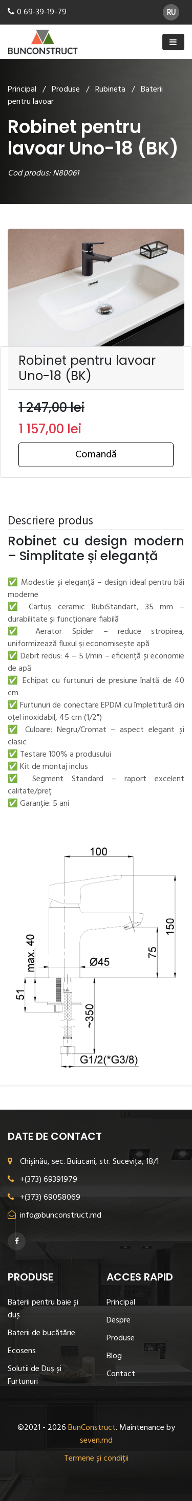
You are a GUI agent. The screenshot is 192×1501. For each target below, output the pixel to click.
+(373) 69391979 (42, 1179)
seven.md (96, 1440)
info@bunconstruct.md (54, 1215)
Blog (114, 1356)
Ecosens (22, 1351)
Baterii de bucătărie (41, 1333)
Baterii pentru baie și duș (43, 1309)
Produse (66, 89)
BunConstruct (92, 1427)
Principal (22, 89)
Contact (120, 1374)
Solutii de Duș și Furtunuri (34, 1375)
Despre (118, 1320)
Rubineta (110, 89)
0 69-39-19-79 (42, 12)
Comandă (96, 455)
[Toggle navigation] (173, 42)
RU (171, 13)
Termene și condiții (96, 1458)
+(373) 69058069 (44, 1197)
